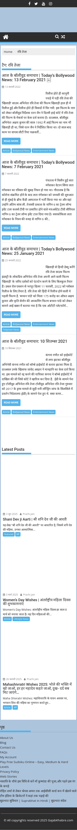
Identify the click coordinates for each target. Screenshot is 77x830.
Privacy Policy (9, 772)
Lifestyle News (21, 618)
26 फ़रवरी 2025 (12, 679)
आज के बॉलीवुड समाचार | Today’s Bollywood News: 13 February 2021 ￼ (38, 77)
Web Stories (8, 776)
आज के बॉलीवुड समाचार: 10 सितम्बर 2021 (34, 341)
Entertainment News (43, 150)
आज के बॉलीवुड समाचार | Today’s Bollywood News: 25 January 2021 (38, 251)
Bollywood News (21, 150)
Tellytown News (11, 329)
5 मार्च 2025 (10, 594)
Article (6, 150)
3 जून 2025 (10, 514)
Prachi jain (27, 514)
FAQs (3, 752)
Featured (8, 534)
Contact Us (7, 747)
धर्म (17, 534)
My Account (8, 757)
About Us (6, 738)
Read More (11, 141)
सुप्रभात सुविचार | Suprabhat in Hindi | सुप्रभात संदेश (33, 801)
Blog (3, 742)
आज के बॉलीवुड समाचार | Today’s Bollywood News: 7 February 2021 (38, 164)
